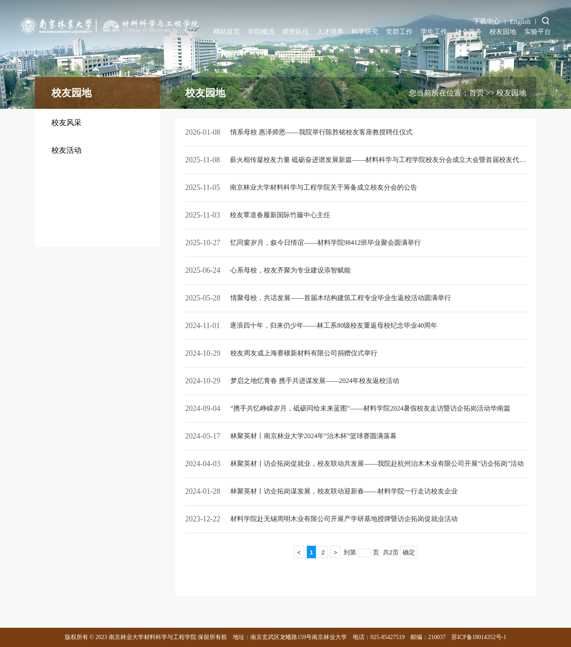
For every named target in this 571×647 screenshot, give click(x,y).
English (520, 21)
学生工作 (434, 31)
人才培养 (330, 31)
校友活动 (66, 150)
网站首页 (226, 31)
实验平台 (537, 31)
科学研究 (365, 31)
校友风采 (66, 122)
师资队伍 (295, 31)
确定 (409, 552)
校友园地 (502, 31)
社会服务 (468, 31)
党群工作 (399, 31)
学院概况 (261, 31)
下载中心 (486, 21)
